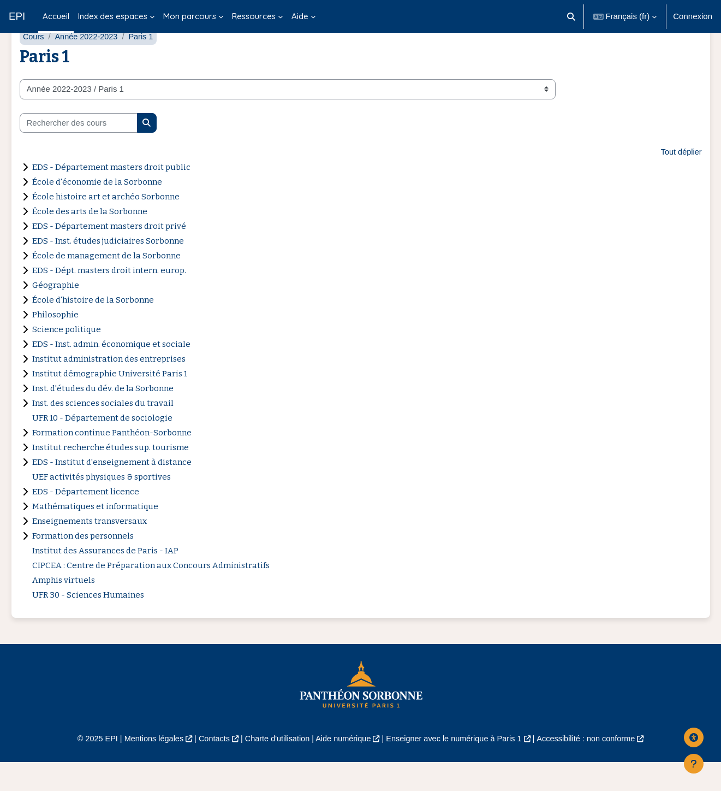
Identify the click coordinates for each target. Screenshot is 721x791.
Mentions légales (145, 766)
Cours (34, 64)
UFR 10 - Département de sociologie (102, 446)
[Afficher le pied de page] (694, 764)
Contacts (208, 766)
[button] (571, 16)
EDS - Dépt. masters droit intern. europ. (109, 298)
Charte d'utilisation (274, 766)
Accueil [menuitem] (56, 16)
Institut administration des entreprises (109, 387)
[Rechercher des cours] (79, 150)
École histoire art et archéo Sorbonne (106, 224)
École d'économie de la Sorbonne (97, 210)
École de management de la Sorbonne (106, 283)
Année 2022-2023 (88, 64)
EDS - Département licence (85, 519)
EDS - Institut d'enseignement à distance (112, 490)
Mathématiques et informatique (95, 534)
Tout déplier (680, 180)
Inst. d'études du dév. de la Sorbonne (103, 416)
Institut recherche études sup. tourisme (110, 475)
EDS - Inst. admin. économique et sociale (111, 372)
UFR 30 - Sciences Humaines (88, 623)
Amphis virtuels (63, 608)
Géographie (55, 313)
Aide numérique (342, 766)
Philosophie (55, 342)
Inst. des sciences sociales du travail (103, 431)
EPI (17, 16)
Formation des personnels (83, 564)
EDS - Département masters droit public (111, 195)
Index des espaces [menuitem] (112, 16)
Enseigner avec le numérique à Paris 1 (457, 766)
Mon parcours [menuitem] (189, 16)
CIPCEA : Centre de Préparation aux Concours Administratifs (151, 593)
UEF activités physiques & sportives (101, 505)
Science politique (66, 357)
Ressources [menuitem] (254, 16)
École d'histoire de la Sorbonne (93, 328)
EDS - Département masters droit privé (109, 254)
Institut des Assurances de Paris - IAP (105, 578)
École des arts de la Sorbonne (89, 239)
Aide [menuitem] (299, 16)
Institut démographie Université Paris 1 (109, 401)
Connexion (692, 16)
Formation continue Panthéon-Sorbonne (112, 460)
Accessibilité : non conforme (595, 766)
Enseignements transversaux (89, 549)
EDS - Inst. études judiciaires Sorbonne (108, 269)
